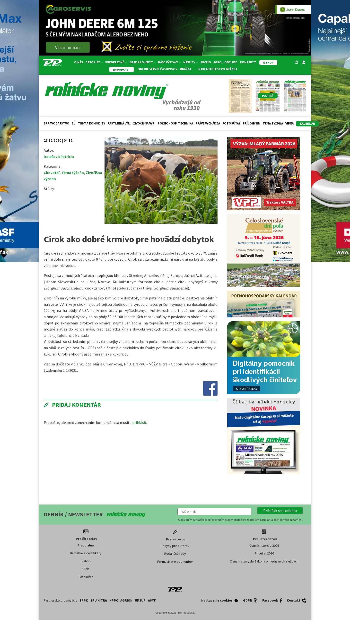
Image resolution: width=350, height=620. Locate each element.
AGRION (126, 600)
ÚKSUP (140, 600)
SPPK (83, 600)
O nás (78, 62)
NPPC (113, 600)
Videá (289, 123)
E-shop (86, 561)
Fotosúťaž (231, 123)
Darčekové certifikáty (85, 553)
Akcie (86, 569)
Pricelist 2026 (264, 553)
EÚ (74, 123)
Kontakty (248, 62)
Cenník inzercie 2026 (264, 545)
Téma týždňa (273, 123)
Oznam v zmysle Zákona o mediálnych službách (264, 561)
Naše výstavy (169, 62)
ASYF (152, 600)
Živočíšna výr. (144, 123)
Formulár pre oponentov (175, 561)
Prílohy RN (251, 123)
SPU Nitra (98, 600)
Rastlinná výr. (119, 123)
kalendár (307, 124)
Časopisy (94, 62)
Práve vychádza (207, 123)
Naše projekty (143, 62)
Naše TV (190, 62)
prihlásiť (139, 422)
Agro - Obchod (225, 62)
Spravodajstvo (56, 123)
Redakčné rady (175, 553)
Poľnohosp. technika (175, 123)
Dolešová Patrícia (59, 156)
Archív (206, 62)
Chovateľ (52, 172)
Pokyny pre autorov (175, 546)
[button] (280, 510)
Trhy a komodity (91, 123)
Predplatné (116, 62)
